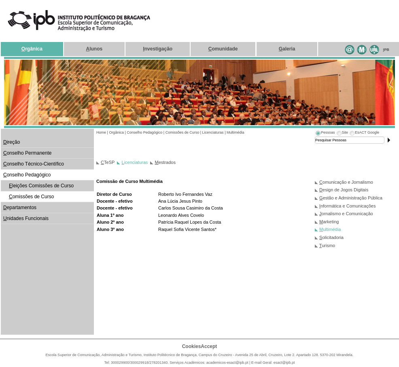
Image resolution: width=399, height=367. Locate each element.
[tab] (325, 133)
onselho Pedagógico (27, 175)
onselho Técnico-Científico (33, 164)
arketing (329, 221)
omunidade (223, 49)
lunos (94, 49)
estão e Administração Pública (350, 197)
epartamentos (19, 207)
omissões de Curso (31, 196)
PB (386, 50)
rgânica (31, 49)
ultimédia (330, 229)
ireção (11, 142)
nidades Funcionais (26, 218)
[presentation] (325, 133)
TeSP (108, 162)
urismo (327, 245)
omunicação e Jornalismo (346, 182)
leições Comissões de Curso (41, 186)
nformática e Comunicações (347, 205)
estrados (165, 162)
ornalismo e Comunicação (346, 213)
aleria (287, 49)
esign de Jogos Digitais (343, 189)
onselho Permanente (27, 153)
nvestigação (157, 49)
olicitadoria (331, 237)
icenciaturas (135, 162)
